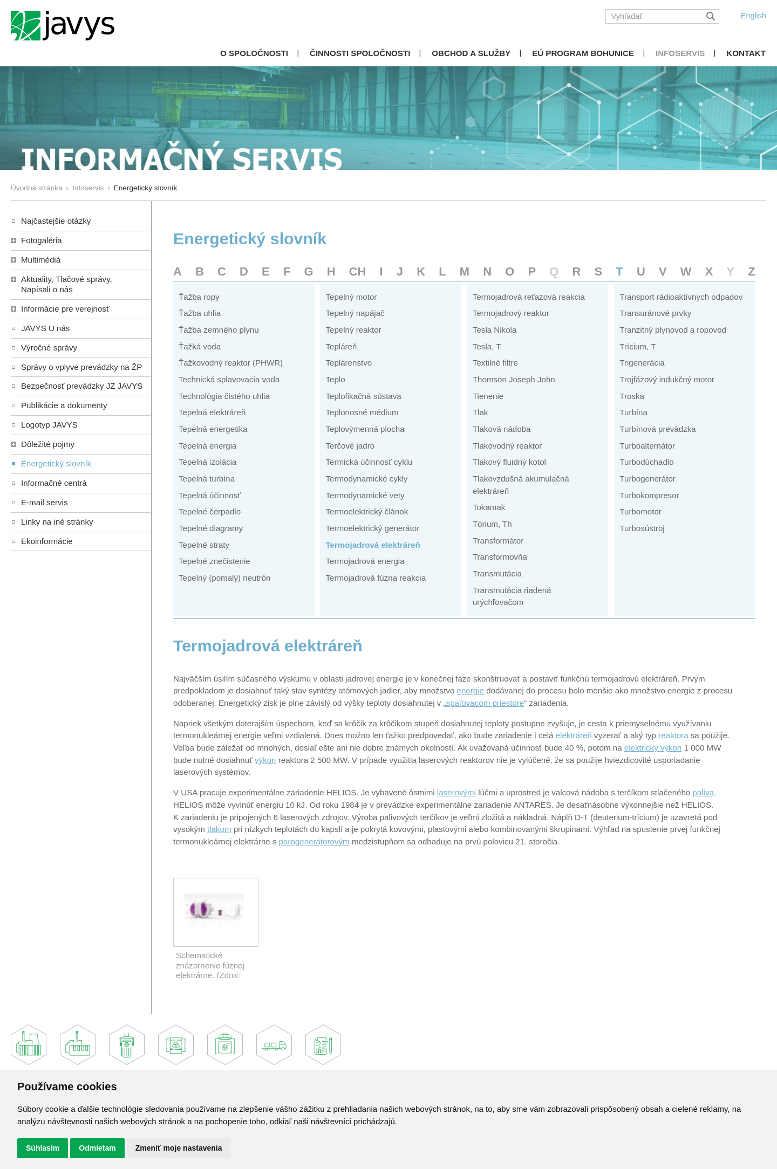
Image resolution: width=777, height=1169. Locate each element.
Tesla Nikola (494, 329)
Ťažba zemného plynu (219, 329)
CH (357, 271)
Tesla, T (487, 346)
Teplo (335, 379)
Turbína (633, 412)
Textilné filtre (495, 362)
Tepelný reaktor (353, 329)
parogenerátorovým (314, 841)
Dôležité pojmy (47, 444)
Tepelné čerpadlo (210, 511)
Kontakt (746, 53)
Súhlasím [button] (42, 1148)
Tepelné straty (204, 544)
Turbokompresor (649, 495)
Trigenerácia (641, 362)
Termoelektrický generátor (372, 528)
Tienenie (488, 396)
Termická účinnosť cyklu (368, 461)
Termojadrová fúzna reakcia (375, 577)
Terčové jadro (349, 445)
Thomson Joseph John (514, 379)
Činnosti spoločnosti (360, 53)
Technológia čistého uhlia (224, 396)
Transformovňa (500, 556)
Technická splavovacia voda (229, 379)
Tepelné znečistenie (214, 561)
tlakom (219, 829)
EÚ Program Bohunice (583, 53)
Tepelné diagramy (211, 528)
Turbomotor (640, 511)
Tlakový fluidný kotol (509, 461)
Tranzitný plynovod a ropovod (672, 329)
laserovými (456, 792)
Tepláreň (341, 346)
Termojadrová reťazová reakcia (529, 296)
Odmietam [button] (97, 1148)
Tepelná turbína (207, 478)
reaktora (673, 735)
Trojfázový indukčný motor (666, 379)
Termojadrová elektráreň (372, 544)
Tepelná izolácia (208, 461)
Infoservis (680, 53)
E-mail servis (44, 502)
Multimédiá (40, 259)
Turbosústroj (641, 528)
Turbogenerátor (647, 478)
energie (470, 690)
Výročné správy (49, 347)
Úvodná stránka (37, 188)
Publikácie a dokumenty (64, 405)
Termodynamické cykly (366, 478)
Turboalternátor (647, 445)
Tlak (480, 412)
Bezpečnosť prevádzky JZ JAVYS (81, 385)
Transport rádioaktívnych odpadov (680, 296)
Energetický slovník (56, 463)
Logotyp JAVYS (49, 424)
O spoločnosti (254, 53)
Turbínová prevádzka (657, 429)
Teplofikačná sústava (363, 396)
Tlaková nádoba (502, 429)
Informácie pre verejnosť (65, 308)
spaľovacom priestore (485, 702)
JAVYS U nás (45, 328)
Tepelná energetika (213, 429)
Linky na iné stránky (57, 521)
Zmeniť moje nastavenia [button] (178, 1148)
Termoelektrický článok (366, 511)
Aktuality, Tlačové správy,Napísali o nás (66, 284)
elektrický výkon (653, 747)
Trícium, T (637, 346)
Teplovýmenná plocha (364, 429)
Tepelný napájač (354, 313)
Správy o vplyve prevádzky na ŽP (81, 367)
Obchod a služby (471, 53)
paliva (702, 792)
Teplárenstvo (348, 362)
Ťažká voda (200, 346)
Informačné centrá (54, 482)
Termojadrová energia (364, 561)
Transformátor (498, 540)
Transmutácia (497, 573)
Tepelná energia (208, 445)
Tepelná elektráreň (212, 412)
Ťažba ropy (199, 296)
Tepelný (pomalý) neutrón (225, 577)
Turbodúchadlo (646, 461)
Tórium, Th (492, 523)
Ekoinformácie (47, 541)
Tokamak (489, 507)
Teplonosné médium (361, 412)
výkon (265, 760)
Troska (631, 396)
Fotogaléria (41, 240)
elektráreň (574, 735)
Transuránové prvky (655, 313)
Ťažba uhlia (200, 313)
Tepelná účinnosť (210, 495)
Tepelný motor (351, 296)
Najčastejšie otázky (56, 220)
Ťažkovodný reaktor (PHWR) (231, 362)
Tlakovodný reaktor (507, 445)
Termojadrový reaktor (511, 313)
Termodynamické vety (364, 495)
